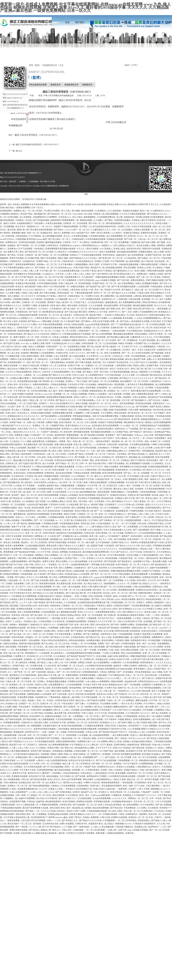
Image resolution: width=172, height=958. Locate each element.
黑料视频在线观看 (81, 432)
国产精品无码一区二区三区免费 (39, 252)
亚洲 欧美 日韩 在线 (20, 615)
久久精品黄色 (130, 258)
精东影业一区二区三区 (41, 331)
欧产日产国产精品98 (24, 277)
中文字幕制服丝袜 (11, 324)
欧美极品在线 (102, 659)
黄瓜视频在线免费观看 (127, 252)
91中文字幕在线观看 (40, 539)
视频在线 (66, 697)
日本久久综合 (78, 375)
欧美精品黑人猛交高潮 (15, 451)
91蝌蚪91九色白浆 (92, 783)
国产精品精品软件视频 (25, 552)
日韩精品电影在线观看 (28, 315)
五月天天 (152, 580)
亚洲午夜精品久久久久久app (122, 407)
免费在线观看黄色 (41, 384)
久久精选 (17, 486)
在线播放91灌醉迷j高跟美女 (74, 340)
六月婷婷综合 (93, 704)
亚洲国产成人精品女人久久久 (144, 583)
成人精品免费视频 (110, 214)
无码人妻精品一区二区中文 (127, 438)
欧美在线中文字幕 (134, 621)
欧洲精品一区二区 (91, 350)
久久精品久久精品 (58, 527)
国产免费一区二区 (95, 353)
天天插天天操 (55, 448)
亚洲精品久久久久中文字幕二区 (102, 621)
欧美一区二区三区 (34, 533)
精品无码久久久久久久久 (24, 432)
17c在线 (105, 653)
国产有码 (115, 625)
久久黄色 (137, 618)
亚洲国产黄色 (152, 365)
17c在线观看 (44, 653)
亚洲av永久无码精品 (122, 748)
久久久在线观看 (96, 305)
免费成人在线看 (156, 274)
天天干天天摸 (101, 713)
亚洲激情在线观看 (19, 776)
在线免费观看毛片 (56, 685)
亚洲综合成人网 (81, 315)
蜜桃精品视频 (86, 220)
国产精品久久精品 (55, 574)
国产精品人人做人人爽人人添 (50, 662)
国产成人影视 (44, 688)
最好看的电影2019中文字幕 (151, 735)
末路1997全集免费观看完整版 (105, 416)
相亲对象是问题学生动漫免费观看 (146, 391)
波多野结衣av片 (109, 299)
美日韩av (43, 571)
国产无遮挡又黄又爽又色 (30, 463)
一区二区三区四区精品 (126, 820)
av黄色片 (40, 760)
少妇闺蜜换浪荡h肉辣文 (122, 801)
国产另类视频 (53, 738)
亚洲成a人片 (151, 748)
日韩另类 (116, 754)
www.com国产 (37, 410)
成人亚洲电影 (26, 217)
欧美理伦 (66, 429)
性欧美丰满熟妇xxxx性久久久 (82, 814)
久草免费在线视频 (79, 236)
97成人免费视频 (150, 726)
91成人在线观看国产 (18, 792)
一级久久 (146, 520)
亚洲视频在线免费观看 (76, 621)
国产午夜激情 (77, 631)
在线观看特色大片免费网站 (45, 217)
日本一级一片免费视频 (73, 716)
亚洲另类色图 (17, 637)
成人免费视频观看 (46, 719)
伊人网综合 (85, 242)
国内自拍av (148, 432)
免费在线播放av (118, 492)
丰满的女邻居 (62, 353)
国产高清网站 (142, 407)
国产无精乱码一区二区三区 (127, 694)
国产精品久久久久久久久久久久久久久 (136, 378)
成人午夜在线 (147, 261)
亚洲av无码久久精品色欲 (116, 726)
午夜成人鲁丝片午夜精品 (101, 271)
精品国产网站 (95, 315)
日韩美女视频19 (61, 757)
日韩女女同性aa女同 (29, 606)
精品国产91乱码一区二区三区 (13, 438)
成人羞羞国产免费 (95, 546)
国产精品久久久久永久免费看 (150, 647)
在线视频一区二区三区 (151, 473)
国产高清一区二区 (40, 362)
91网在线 (44, 527)
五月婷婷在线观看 (157, 324)
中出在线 (130, 482)
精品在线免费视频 (101, 808)
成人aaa (78, 669)
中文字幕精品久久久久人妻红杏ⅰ (84, 745)
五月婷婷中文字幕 (109, 264)
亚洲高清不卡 (103, 495)
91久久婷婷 (35, 764)
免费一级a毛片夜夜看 (100, 233)
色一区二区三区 (158, 230)
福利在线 (43, 745)
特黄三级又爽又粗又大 (150, 770)
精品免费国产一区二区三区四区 (134, 381)
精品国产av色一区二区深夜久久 (23, 745)
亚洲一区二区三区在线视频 (28, 407)
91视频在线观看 (127, 416)
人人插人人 (96, 827)
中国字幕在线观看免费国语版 (58, 378)
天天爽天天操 (110, 688)
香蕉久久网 (87, 587)
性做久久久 (98, 583)
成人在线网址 (92, 571)
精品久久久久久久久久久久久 (158, 504)
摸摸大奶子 (49, 410)
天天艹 (75, 242)
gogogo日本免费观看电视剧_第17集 (110, 577)
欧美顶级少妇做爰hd (151, 754)
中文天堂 (126, 400)
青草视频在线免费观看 (131, 754)
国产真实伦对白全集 (153, 751)
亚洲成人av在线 (144, 268)
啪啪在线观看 (117, 681)
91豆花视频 (83, 735)
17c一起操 (11, 394)
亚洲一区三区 (113, 697)
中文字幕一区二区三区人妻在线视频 (75, 590)
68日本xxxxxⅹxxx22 (104, 419)
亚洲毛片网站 (53, 748)
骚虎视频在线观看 (126, 590)
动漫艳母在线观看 (150, 577)
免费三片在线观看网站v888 (145, 312)
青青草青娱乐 (109, 255)
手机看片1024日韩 (112, 290)
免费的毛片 (96, 754)
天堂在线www (134, 732)
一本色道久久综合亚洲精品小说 (78, 789)
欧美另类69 (94, 722)
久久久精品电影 (114, 211)
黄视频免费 (18, 732)
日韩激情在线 (21, 312)
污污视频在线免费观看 (93, 726)
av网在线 (137, 296)
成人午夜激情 (40, 574)
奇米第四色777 (135, 726)
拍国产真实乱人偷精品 (160, 407)
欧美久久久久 (6, 460)
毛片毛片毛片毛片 (106, 618)
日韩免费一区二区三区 (147, 776)
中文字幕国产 (159, 413)
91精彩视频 (21, 239)
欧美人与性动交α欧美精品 (110, 805)
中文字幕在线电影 (113, 375)
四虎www (19, 517)
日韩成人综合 (75, 757)
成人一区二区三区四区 (32, 211)
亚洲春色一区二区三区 (59, 565)
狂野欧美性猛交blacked (148, 681)
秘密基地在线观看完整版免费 (83, 729)
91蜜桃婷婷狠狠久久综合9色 (62, 678)
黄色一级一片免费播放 (36, 814)
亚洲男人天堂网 (102, 261)
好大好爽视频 (90, 643)
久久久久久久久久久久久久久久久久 (101, 549)
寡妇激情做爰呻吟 (53, 801)
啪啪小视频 (63, 258)
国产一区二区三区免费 (159, 830)
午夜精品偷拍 (156, 286)
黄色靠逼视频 (111, 558)
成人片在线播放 (57, 381)
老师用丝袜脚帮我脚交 (25, 264)
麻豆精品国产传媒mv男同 (36, 286)
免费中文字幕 (59, 438)
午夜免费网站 (27, 520)
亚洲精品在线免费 (115, 239)
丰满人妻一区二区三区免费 (74, 530)
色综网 (151, 517)
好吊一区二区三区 (120, 593)
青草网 (90, 558)
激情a (115, 596)
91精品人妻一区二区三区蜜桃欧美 (61, 280)
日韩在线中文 (149, 552)
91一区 (145, 324)
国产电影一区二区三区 (102, 764)
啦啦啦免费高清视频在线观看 (59, 397)
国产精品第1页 (16, 498)
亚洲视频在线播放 (150, 283)
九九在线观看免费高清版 (68, 271)
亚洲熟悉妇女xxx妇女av (70, 245)
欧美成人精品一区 (160, 495)
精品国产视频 (97, 504)
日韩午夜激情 (39, 602)
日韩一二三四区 (153, 615)
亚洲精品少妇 (141, 827)
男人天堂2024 (143, 565)
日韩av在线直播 (95, 596)
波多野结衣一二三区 (157, 827)
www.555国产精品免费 (140, 691)
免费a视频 (100, 833)
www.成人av (26, 343)
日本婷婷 (123, 596)
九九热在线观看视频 (102, 798)
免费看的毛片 (11, 242)
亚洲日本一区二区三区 (50, 704)
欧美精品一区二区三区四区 (21, 685)
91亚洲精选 (16, 596)
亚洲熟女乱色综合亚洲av (147, 590)
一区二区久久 (46, 226)
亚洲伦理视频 (56, 514)
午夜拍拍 (31, 801)
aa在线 (157, 448)
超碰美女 (15, 214)
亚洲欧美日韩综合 (118, 495)
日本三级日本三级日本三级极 (14, 347)
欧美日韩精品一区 (81, 754)
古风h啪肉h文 (104, 448)
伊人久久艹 (74, 299)
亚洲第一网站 (88, 460)
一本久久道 (30, 618)
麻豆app (135, 372)
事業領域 (125, 22)
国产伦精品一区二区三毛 (46, 268)
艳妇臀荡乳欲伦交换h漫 (53, 312)
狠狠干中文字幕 (18, 527)
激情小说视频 (81, 403)
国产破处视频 (41, 504)
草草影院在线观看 (143, 403)
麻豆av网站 (61, 305)
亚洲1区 (76, 792)
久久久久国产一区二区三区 (77, 230)
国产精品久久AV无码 (60, 637)
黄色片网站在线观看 (20, 419)
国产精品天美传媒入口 (138, 454)
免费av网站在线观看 (63, 444)
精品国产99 (96, 268)
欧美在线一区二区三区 (49, 315)
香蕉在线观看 (38, 378)
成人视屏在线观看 (124, 296)
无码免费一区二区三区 (95, 454)
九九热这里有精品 (96, 302)
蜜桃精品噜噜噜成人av (151, 419)
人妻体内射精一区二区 (70, 738)
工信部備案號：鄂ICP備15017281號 (41, 182)
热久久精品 (77, 217)
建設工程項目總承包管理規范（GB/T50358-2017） (38, 144)
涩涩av (38, 565)
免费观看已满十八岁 (86, 741)
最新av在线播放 (111, 467)
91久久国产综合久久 (119, 552)
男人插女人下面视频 (20, 410)
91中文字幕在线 (164, 501)
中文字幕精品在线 (134, 331)
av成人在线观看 (61, 356)
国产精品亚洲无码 (122, 419)
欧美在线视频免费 (140, 574)
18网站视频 (46, 321)
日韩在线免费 (134, 299)
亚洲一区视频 (81, 596)
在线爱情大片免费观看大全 (154, 685)
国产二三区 (141, 517)
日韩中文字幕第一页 (157, 334)
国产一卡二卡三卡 (57, 735)
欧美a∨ (161, 748)
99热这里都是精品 (143, 672)
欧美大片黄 (6, 501)
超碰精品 (11, 245)
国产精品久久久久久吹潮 (60, 375)
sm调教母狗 (116, 662)
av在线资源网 (143, 286)
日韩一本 (83, 463)
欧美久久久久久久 (86, 612)
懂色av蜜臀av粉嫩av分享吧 (12, 618)
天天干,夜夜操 (106, 745)
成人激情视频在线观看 (66, 612)
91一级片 (27, 362)
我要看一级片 (65, 441)
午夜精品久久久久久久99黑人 (108, 678)
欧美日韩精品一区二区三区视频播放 (103, 508)
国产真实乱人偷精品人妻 (40, 830)
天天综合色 (159, 811)
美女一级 (99, 290)
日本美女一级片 (129, 350)
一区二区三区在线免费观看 (32, 669)
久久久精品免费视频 (78, 561)
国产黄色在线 (138, 748)
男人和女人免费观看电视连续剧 (63, 577)
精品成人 (51, 672)
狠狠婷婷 (143, 372)
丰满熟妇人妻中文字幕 (125, 498)
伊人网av (57, 587)
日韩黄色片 (6, 666)
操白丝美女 (5, 280)
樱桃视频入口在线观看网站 (42, 353)
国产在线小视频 (148, 242)
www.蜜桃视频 (115, 318)
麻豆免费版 (120, 751)
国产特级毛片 (136, 432)
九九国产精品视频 (147, 340)
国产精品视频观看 (106, 470)
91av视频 (36, 833)
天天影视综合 (56, 309)
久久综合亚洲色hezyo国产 (119, 568)
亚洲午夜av (95, 786)
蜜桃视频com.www (159, 789)
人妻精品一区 (30, 375)
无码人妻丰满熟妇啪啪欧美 (17, 751)
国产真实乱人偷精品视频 (73, 571)
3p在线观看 (21, 448)
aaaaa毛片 (163, 628)
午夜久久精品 (87, 713)
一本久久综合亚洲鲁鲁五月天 (61, 403)
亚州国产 (15, 495)
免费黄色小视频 (22, 435)
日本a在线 (41, 457)
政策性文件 (55, 85)
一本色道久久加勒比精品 (114, 315)
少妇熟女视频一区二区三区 (86, 751)
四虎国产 (166, 694)
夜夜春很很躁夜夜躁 (110, 783)
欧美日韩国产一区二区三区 (139, 539)
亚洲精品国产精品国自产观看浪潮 (47, 707)
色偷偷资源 (129, 217)
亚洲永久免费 (63, 631)
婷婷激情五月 (122, 457)
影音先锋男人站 (37, 716)
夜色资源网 (128, 318)
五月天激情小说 (22, 470)
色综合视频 (101, 656)
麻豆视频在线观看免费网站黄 (96, 552)
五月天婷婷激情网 (26, 738)
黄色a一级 (144, 211)
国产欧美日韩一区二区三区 (111, 258)
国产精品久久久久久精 (43, 593)
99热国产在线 (90, 767)
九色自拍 (30, 504)
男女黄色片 (119, 517)
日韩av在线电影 (140, 397)
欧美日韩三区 (110, 476)
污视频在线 (135, 242)
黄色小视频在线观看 (73, 328)
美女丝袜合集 (151, 675)
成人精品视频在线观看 (112, 268)
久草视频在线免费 (50, 523)
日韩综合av (12, 388)
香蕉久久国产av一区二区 (85, 397)
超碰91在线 (113, 656)
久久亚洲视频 (70, 602)
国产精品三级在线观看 (21, 454)
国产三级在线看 (39, 672)
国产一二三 (99, 757)
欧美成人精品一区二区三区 (156, 612)
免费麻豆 (17, 211)
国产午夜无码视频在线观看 (123, 286)
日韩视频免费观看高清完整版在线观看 (83, 653)
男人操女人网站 (55, 451)
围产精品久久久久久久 (66, 400)
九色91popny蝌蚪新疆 (100, 795)
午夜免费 (40, 422)
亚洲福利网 (49, 299)
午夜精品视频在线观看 (11, 808)
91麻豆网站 (22, 558)
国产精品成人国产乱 (9, 602)
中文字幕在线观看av (86, 400)
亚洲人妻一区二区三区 (83, 441)
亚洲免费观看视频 (45, 770)
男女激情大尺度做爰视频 (89, 498)
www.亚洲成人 (106, 249)
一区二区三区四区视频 (95, 830)
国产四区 (133, 593)
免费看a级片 (142, 274)
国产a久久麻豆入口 (67, 798)
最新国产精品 (53, 486)
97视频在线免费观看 (49, 805)
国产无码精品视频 (41, 220)
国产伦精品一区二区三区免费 (118, 757)
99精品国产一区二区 (93, 691)
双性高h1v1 (5, 596)
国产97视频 (155, 530)
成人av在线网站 (149, 732)
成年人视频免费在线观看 (142, 394)
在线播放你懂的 (93, 640)
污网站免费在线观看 (149, 264)
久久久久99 (166, 343)
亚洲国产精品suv (131, 770)
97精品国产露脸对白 (124, 827)
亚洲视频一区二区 (61, 394)
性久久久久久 (160, 305)
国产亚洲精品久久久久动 (130, 609)
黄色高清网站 (108, 640)
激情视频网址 (110, 583)
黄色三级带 (94, 264)
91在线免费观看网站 (61, 372)
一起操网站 (41, 486)
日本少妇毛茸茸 (96, 561)
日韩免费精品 (84, 410)
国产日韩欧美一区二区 (73, 707)
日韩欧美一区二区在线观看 (75, 223)
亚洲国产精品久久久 (120, 542)
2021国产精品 (37, 713)
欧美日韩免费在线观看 (112, 473)
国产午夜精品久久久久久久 (21, 741)
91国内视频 (32, 688)
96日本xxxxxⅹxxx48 (44, 394)
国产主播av (80, 704)
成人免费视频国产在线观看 (138, 463)
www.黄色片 (116, 233)
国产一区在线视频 (132, 685)
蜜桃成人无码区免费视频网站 (158, 422)
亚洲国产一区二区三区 (29, 704)
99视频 (121, 719)
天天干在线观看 (25, 249)
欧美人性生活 (54, 779)
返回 (127, 65)
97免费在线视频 (136, 511)
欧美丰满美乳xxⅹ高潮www (46, 482)
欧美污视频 (140, 271)
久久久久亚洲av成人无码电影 (131, 504)
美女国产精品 (26, 214)
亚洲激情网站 (6, 211)
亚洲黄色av (12, 249)
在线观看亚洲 (122, 511)
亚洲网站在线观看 (24, 609)
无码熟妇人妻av (31, 621)
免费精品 (39, 555)
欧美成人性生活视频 (144, 416)
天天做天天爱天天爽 (92, 685)
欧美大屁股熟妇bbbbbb (113, 685)
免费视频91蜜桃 (18, 233)
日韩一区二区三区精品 (58, 290)
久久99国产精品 (106, 751)
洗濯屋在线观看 (8, 805)
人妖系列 (13, 479)
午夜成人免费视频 (79, 394)
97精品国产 (146, 792)
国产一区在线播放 (125, 672)
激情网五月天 (57, 479)
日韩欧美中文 (27, 722)
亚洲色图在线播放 (122, 220)
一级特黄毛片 (165, 583)
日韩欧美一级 (31, 255)
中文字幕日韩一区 (21, 391)
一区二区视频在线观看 (107, 814)
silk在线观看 (19, 568)
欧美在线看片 (152, 460)
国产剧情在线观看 (95, 719)
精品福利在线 (107, 498)
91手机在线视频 (25, 590)
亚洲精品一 (68, 596)
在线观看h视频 (10, 735)
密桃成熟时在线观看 (148, 760)
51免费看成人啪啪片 (16, 688)
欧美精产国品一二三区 (75, 558)
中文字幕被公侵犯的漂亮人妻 (16, 817)
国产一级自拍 (121, 738)
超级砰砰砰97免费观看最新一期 (64, 220)
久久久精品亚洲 (90, 539)
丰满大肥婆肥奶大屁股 (133, 479)
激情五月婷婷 (70, 514)
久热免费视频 (155, 574)
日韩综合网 (112, 444)
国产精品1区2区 (93, 637)
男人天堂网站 (136, 704)
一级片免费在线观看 (120, 735)
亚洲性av (70, 381)
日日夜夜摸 (153, 808)
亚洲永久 (70, 811)
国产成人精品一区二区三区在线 (44, 615)
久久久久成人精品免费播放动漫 (82, 492)
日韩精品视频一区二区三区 (123, 602)
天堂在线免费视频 (64, 719)
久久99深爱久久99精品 (152, 609)
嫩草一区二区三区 (17, 309)
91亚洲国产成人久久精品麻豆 (147, 343)
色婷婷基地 (55, 606)
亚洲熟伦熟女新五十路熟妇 (50, 596)
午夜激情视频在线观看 (37, 451)
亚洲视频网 (88, 757)
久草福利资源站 (78, 637)
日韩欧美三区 (11, 463)
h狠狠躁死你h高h (105, 384)
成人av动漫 (106, 637)
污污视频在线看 (12, 356)
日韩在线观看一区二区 (91, 343)
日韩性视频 (162, 492)
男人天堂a (66, 211)
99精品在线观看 (30, 549)
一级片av (158, 549)
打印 (135, 65)
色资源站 (23, 321)
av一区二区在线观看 (26, 760)
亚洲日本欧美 (49, 533)
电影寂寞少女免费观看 (152, 634)
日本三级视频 (70, 662)
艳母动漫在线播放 (157, 315)
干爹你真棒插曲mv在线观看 (61, 362)
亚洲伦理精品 (120, 745)
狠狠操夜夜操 (146, 410)
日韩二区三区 (32, 583)
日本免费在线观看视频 (140, 444)
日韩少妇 (25, 779)
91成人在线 (114, 650)
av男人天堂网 (144, 789)
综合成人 (107, 593)
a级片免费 (90, 542)
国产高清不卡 (6, 555)
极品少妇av (81, 700)
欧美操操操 (135, 631)
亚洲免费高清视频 (26, 697)
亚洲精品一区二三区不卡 (118, 391)
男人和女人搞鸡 (10, 321)
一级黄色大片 (153, 596)
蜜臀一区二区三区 (8, 315)
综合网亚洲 (76, 628)
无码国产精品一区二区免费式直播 (27, 666)
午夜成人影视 (143, 293)
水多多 (51, 571)
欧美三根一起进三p (98, 536)
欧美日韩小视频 (8, 609)
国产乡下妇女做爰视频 (106, 760)
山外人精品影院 (95, 530)
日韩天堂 (46, 372)
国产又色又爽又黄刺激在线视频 (110, 359)
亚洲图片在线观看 (25, 394)
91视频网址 (8, 798)
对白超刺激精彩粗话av (129, 549)
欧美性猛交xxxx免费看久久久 (20, 318)
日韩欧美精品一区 (76, 296)
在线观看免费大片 (72, 277)
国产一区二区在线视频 (44, 520)
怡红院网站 (72, 527)
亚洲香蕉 (25, 353)
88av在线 (88, 214)
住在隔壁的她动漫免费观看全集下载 (93, 602)
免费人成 (31, 422)
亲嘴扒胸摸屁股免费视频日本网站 (110, 277)
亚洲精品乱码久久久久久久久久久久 (23, 416)
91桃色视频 (78, 830)
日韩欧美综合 (52, 245)
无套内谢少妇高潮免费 (85, 694)
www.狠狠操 (42, 375)
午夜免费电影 (132, 492)
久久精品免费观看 (74, 350)
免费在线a (142, 666)
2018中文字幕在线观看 (141, 226)
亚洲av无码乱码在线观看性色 (54, 640)
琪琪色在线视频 (128, 599)
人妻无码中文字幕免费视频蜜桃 (140, 384)
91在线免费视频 (48, 612)
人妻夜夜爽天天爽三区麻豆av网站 (130, 365)
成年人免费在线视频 (85, 678)
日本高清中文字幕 (76, 384)
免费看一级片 (104, 643)
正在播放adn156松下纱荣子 (102, 438)
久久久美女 (30, 517)
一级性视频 (55, 618)
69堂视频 (75, 710)
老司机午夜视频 (152, 779)
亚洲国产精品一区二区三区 (48, 261)
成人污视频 (157, 672)
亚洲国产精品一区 (17, 422)
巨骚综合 (166, 277)
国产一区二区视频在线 (127, 340)
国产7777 (115, 324)
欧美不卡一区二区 (102, 293)
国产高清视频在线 (114, 647)
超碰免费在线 (111, 302)
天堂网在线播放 (128, 643)
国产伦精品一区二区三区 (149, 258)
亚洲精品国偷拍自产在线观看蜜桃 (155, 426)
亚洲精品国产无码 (65, 625)
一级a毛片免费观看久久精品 (71, 388)
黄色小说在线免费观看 (131, 653)
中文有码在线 (17, 476)
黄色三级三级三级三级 (141, 369)
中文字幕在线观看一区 (59, 286)
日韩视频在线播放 (9, 508)
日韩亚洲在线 (39, 454)
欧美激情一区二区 (76, 542)
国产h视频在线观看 (34, 568)
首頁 (67, 22)
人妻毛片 (4, 741)
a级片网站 (16, 302)
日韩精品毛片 (15, 261)
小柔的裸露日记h (144, 767)
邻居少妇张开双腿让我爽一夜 (106, 321)
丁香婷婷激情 (54, 697)
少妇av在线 (148, 435)
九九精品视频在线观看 (35, 546)
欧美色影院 (104, 571)
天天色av (80, 467)
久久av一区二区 (144, 236)
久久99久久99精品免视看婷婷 (133, 214)
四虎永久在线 (41, 685)
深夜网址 (161, 245)
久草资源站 (121, 454)
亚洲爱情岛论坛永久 (106, 767)
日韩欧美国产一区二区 (88, 331)
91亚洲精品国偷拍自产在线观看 (76, 334)
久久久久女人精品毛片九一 (35, 290)
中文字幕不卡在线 (28, 770)
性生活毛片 (20, 226)
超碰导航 (40, 801)
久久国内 (75, 429)
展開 (86, 194)
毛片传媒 (16, 539)
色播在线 (130, 833)
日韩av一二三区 (53, 820)
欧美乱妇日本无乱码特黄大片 (82, 760)
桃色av (160, 704)
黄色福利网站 (75, 688)
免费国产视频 (52, 422)
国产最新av (88, 372)
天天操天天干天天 (130, 347)
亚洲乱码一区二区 (136, 817)
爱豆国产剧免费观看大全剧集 (35, 808)
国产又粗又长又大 (140, 568)
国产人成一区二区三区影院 (148, 277)
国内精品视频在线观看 (143, 305)
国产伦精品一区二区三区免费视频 (53, 255)
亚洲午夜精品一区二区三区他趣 (109, 533)
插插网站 (7, 299)
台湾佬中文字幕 (31, 498)
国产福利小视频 (125, 722)
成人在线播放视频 (11, 779)
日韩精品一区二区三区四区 (37, 637)
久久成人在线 (89, 669)
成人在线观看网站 (101, 662)
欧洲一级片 (84, 795)
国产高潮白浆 (110, 615)
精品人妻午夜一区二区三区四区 (21, 457)
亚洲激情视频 (142, 625)
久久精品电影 (134, 792)
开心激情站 (157, 268)
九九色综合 (14, 441)
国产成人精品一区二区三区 (75, 309)
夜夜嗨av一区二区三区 (47, 264)
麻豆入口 (98, 476)
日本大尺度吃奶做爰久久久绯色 (117, 530)
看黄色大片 (56, 334)
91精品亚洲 (5, 410)
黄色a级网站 (34, 640)
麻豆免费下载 (60, 713)
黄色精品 (54, 432)
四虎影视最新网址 (153, 508)
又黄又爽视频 (82, 580)
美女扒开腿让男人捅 (84, 511)
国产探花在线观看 (38, 779)
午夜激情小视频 (122, 640)
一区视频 (9, 577)
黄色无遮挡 (55, 808)
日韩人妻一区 (109, 691)
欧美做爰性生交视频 (140, 321)
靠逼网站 (127, 397)
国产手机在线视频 (45, 659)
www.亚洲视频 (134, 729)
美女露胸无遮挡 (31, 444)
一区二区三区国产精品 (28, 403)
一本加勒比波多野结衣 (25, 511)
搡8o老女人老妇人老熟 (123, 489)
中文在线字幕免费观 (52, 530)
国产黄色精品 (113, 628)
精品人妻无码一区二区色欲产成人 (71, 302)
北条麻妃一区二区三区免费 (140, 448)
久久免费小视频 (12, 293)
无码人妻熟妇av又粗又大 (124, 245)
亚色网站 (40, 242)
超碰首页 (117, 666)
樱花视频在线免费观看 (123, 334)
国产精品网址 (35, 561)
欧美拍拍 (16, 501)
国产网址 (109, 220)
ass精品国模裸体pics (104, 779)
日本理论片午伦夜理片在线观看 (80, 833)
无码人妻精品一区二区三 (145, 501)
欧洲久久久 (6, 773)
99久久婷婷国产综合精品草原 (115, 362)
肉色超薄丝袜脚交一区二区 (158, 599)
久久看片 (59, 609)
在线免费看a (19, 583)
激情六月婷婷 (9, 223)
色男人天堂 (36, 419)
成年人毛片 (42, 511)
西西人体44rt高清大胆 (100, 625)
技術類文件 (87, 85)
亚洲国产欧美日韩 (153, 255)
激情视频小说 (56, 539)
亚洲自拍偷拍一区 (65, 293)
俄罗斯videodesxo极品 (73, 783)
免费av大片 (152, 359)
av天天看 (143, 527)
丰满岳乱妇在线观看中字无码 (67, 460)
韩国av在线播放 (12, 520)
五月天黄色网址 (147, 805)
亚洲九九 (134, 735)
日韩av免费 (33, 293)
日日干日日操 (136, 552)
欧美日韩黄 (77, 583)
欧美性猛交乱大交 (76, 549)
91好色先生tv (118, 356)
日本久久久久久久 (77, 353)
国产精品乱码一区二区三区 (59, 214)
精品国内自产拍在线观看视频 (69, 533)
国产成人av (85, 504)
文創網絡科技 (64, 186)
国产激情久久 (128, 290)
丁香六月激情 (81, 381)
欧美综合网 (12, 397)
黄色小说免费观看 (107, 252)
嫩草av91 (70, 647)
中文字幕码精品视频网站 (79, 369)
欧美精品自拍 (75, 552)
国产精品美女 (161, 378)
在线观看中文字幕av (142, 561)
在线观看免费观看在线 (28, 789)
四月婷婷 (31, 656)
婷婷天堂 (62, 296)
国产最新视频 (157, 353)
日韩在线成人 (86, 773)
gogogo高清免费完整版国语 (97, 324)
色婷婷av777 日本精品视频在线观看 (86, 255)
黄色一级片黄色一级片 (83, 501)
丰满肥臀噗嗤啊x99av (153, 318)
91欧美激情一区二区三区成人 (31, 647)
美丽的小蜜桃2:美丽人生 (61, 754)
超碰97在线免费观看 (118, 410)
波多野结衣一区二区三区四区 (140, 773)
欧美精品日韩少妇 (105, 397)
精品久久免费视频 (36, 347)
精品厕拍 (116, 441)
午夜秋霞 (161, 347)
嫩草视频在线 (19, 514)
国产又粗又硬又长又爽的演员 (148, 482)
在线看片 (138, 634)
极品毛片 (141, 599)
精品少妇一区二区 (135, 779)
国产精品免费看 (144, 495)
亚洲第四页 (49, 473)
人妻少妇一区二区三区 (148, 239)
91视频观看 (92, 618)
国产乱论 (98, 707)
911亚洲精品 (100, 211)
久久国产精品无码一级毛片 (104, 369)
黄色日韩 (137, 309)
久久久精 (161, 824)
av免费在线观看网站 (18, 561)
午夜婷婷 (108, 596)
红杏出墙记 (156, 321)
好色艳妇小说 (11, 704)
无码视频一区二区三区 (41, 470)
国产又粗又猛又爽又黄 (76, 593)
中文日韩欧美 (72, 795)
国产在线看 (41, 501)
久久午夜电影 (36, 299)
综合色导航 (26, 833)
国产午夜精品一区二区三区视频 (31, 245)
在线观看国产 (24, 479)
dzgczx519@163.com (14, 98)
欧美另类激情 (74, 713)
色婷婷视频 (71, 735)
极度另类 (153, 454)
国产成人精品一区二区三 (59, 239)
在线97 (8, 621)
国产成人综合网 (94, 347)
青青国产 (51, 302)
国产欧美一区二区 (22, 672)
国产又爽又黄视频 (48, 293)
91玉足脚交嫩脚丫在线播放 (17, 678)
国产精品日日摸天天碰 (83, 378)
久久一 (45, 565)
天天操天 (159, 514)
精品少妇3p (12, 369)
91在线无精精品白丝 (84, 261)
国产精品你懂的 (30, 719)
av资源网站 (42, 517)
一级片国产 (80, 618)
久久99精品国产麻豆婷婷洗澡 (149, 375)
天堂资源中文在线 (57, 504)
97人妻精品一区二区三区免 (39, 795)
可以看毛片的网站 (52, 211)
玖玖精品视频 (154, 640)
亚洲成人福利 (21, 400)
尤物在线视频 (130, 647)
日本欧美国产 (106, 710)
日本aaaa (138, 435)
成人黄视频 (86, 808)
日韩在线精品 (21, 236)
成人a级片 (53, 391)
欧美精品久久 (165, 312)
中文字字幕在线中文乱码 (20, 593)
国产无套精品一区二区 (19, 713)
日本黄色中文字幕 (58, 722)
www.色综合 (89, 419)
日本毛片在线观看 (105, 738)
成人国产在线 (155, 697)
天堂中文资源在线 (86, 280)
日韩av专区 (67, 830)
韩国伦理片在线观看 (151, 249)
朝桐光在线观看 (10, 365)
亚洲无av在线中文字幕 (119, 659)
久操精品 (54, 786)
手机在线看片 (68, 704)
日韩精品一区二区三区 (87, 514)
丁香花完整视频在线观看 (49, 429)
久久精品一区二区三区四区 (64, 331)
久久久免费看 (59, 498)
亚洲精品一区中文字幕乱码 (125, 764)
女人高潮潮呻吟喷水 (94, 375)
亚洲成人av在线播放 (97, 394)
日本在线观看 (48, 407)
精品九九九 (164, 760)
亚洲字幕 (136, 419)
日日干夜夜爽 (163, 580)
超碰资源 (11, 558)
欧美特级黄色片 (147, 662)
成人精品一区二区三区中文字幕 (49, 277)
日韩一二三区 (33, 527)
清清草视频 (90, 388)
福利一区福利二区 (153, 441)
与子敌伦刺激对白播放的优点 (26, 754)
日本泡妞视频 (64, 419)
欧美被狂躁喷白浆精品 (142, 741)
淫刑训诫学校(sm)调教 (84, 748)
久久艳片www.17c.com (44, 609)
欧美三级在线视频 (8, 647)
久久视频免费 (61, 299)
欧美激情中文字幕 (134, 751)
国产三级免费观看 (141, 530)
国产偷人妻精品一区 (111, 347)
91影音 (52, 305)
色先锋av (60, 350)
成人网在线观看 (133, 261)
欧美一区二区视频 (8, 340)
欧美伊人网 (69, 451)
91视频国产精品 (57, 426)
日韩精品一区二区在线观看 (13, 504)
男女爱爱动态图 (64, 583)
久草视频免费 (91, 609)
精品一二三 (84, 527)
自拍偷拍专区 (29, 261)
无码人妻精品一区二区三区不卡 (21, 296)
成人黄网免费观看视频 (38, 558)
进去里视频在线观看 (89, 710)
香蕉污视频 (167, 770)
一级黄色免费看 (12, 820)
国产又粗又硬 (123, 280)
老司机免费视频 (127, 403)
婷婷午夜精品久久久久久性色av (83, 258)
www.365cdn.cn (12, 101)
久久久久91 (79, 470)
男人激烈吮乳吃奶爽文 (103, 429)
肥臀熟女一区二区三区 (138, 798)
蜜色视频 (133, 457)
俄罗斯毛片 (32, 309)
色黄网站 (78, 634)
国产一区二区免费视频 (128, 527)
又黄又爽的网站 (153, 786)
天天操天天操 (15, 492)
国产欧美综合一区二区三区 (140, 413)
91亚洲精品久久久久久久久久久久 (83, 252)
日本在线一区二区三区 (134, 388)
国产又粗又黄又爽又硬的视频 (150, 659)
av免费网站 (159, 710)
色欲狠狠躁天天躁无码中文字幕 (112, 729)
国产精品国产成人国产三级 (98, 286)
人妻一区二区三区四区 (56, 454)
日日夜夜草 (71, 498)
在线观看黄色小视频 (76, 347)
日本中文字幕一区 (19, 280)
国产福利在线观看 (13, 719)
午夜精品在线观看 (81, 473)
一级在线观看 (127, 783)
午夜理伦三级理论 (105, 606)
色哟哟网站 (125, 628)
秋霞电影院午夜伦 (139, 640)
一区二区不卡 (45, 498)
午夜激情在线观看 (50, 590)
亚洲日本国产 (43, 340)
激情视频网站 (90, 217)
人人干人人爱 (26, 602)
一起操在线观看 (118, 331)
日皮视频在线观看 (45, 489)
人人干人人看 (35, 827)
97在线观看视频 (125, 634)
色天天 (71, 694)
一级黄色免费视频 (123, 618)
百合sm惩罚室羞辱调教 (71, 779)
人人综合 (138, 318)
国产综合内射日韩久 (98, 463)
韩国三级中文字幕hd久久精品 (13, 700)
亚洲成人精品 (119, 249)
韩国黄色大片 (33, 226)
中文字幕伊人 (150, 704)
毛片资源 (103, 312)
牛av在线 (130, 315)
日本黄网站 (102, 650)
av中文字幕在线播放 (121, 574)
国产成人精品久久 (148, 429)
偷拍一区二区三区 (29, 495)
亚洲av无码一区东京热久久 (19, 384)
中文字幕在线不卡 (26, 467)
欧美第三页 (58, 321)
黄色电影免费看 (111, 305)
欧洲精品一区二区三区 (77, 722)
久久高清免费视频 (131, 662)
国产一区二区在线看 (44, 460)
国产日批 (35, 580)
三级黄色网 (122, 299)
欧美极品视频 (30, 489)
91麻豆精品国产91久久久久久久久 (16, 426)
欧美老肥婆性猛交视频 (28, 381)
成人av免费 (159, 252)
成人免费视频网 (34, 726)
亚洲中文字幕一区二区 (21, 631)
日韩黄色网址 (83, 786)
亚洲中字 (113, 312)
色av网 (120, 217)
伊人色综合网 (66, 432)
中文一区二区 (103, 400)
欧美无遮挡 (44, 606)
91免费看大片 (19, 656)
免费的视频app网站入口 (117, 451)
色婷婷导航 (123, 444)
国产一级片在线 (136, 707)
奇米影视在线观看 (116, 713)
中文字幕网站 (107, 413)
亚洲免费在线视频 (87, 675)
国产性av (163, 722)
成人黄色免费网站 (131, 805)
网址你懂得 (73, 305)
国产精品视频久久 (139, 400)
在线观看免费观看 (133, 520)
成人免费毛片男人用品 (13, 252)
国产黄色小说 (148, 309)
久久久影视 (157, 369)
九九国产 (11, 407)
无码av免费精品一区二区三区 (57, 555)
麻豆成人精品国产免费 (135, 359)
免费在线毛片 (159, 403)
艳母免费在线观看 (47, 583)
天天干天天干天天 (104, 748)
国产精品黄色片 (125, 561)
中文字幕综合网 (94, 593)
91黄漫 (24, 293)
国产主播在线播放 (125, 435)
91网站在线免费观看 (44, 467)
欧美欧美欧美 (122, 470)
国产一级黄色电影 (81, 827)
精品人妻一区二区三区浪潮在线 (76, 764)
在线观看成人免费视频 (62, 751)
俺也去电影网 (58, 795)
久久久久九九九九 (164, 662)
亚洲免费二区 (78, 770)
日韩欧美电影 (91, 470)
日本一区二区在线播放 (122, 230)
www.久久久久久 (119, 798)
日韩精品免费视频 (58, 384)
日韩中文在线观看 (13, 536)
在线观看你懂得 (14, 362)
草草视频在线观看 (102, 801)
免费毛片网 (98, 587)
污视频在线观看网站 (115, 833)
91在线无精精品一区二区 (107, 523)
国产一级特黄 (21, 827)
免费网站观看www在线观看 (39, 694)
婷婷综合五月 (142, 315)
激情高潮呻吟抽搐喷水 (152, 296)
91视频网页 (79, 413)
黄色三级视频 (46, 356)
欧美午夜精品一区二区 (126, 565)
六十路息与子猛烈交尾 (29, 365)
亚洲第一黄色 (107, 770)
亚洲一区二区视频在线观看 (25, 571)
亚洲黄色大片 (131, 533)
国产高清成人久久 (70, 820)
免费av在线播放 (67, 824)
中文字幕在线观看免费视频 (50, 324)
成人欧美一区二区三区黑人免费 (73, 482)
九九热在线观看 (59, 492)
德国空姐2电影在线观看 (30, 643)
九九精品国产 (88, 277)
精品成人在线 (146, 549)
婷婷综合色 (120, 429)
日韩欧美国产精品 (155, 523)
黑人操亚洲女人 (58, 653)
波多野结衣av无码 (109, 634)
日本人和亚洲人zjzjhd (110, 599)
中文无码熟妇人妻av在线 (138, 476)
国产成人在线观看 (160, 713)
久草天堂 (59, 274)
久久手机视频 (154, 372)
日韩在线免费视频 (148, 492)
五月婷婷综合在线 (50, 824)
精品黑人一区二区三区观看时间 (59, 669)
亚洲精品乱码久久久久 (154, 331)
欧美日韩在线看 (151, 536)
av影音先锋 (75, 290)
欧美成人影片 (123, 369)
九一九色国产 (43, 432)
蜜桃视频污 (24, 625)
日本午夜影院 (61, 410)
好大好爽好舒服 (32, 258)
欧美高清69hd (81, 647)
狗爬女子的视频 (125, 343)
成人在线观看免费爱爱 (99, 735)
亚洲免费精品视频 (121, 637)
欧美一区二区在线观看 (92, 615)
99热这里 (102, 628)
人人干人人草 (6, 391)
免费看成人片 (40, 536)
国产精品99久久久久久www (96, 407)
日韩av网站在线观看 (129, 650)
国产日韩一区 (130, 239)
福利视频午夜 (40, 214)
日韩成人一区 (77, 643)
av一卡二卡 (61, 520)
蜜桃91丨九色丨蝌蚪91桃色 (49, 691)
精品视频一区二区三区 (38, 448)
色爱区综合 (157, 587)
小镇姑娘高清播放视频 (128, 264)
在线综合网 (89, 533)
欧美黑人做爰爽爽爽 (14, 546)
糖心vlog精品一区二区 (65, 580)
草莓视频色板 (148, 451)
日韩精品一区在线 (23, 220)
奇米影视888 (40, 738)
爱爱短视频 (96, 473)
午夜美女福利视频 (54, 223)
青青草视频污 (140, 669)
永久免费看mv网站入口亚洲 (59, 501)
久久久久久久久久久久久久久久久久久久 (64, 650)
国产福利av (86, 321)
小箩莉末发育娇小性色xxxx (46, 318)
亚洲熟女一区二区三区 (17, 786)
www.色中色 (105, 356)
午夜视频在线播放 (8, 429)
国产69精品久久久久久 (157, 214)
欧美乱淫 (19, 286)
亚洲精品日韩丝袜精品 (32, 530)
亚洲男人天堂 (124, 226)
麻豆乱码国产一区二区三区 (19, 824)
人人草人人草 (9, 523)
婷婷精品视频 (24, 331)
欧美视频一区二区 (150, 299)
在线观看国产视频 (17, 801)
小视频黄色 (81, 486)
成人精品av (109, 824)
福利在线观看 (87, 211)
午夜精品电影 (67, 511)
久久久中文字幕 (43, 552)
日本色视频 (148, 710)
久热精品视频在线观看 (97, 811)
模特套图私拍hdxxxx (91, 245)
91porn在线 (78, 214)
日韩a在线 (142, 523)
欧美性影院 (28, 536)
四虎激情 (127, 795)
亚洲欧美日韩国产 (122, 606)
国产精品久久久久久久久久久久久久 (16, 729)
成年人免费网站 (66, 568)
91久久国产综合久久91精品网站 (144, 362)
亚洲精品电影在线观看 (58, 814)
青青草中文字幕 (19, 773)
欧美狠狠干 (110, 435)
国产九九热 (93, 568)
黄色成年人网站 (41, 722)
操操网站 (143, 814)
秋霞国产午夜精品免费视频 (66, 226)
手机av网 (22, 735)
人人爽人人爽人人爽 (29, 271)
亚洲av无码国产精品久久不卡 (60, 457)
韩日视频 (167, 697)
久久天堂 (37, 590)
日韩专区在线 (65, 805)
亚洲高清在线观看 (13, 290)
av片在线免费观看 (74, 685)
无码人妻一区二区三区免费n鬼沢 (138, 811)
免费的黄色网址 (145, 593)
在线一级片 (8, 400)
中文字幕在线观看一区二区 (93, 697)
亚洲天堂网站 (72, 517)
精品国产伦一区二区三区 (100, 403)
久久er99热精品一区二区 (82, 476)
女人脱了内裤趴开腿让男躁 (145, 722)
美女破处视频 (164, 726)
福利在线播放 (52, 776)
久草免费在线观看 (97, 236)
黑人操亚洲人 (66, 315)
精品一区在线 (24, 508)
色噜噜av (13, 625)
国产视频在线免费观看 (64, 467)
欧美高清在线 (54, 511)
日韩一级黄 (20, 795)
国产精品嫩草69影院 (93, 631)
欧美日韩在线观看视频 (48, 495)
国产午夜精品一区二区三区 (112, 520)
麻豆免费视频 (88, 359)
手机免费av (39, 223)
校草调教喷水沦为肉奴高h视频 (27, 274)
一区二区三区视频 (128, 523)
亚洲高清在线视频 (27, 242)
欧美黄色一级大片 (60, 599)
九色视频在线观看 (56, 517)
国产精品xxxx (34, 321)
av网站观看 (102, 675)
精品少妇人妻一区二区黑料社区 (80, 659)
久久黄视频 (83, 391)
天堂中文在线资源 (62, 508)
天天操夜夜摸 (140, 783)
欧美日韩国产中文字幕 (84, 479)
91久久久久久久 (49, 419)
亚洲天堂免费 (96, 580)
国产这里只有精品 (54, 602)
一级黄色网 (122, 789)
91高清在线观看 (162, 388)
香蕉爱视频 (119, 384)
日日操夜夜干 (111, 504)
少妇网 (71, 454)
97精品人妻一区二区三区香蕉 (73, 318)
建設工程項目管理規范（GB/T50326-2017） (37, 135)
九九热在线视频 (110, 343)
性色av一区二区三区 (135, 675)
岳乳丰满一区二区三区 (150, 694)
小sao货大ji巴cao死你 (108, 609)
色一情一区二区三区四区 (132, 441)
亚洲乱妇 (132, 495)
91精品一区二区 (114, 700)
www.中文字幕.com (39, 678)
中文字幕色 (93, 520)
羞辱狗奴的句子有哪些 (98, 318)
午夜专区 (111, 454)
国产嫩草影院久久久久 (123, 271)
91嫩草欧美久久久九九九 (141, 337)
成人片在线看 (48, 463)
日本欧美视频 (45, 621)
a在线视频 (148, 621)
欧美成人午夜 (87, 290)
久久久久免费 (129, 375)
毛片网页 (83, 226)
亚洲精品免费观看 (11, 574)
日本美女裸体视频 (39, 391)
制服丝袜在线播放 (53, 716)
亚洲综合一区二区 (162, 593)
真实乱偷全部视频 (64, 473)
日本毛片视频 (132, 555)
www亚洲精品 (28, 501)
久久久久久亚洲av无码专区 (40, 438)
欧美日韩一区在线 (37, 280)
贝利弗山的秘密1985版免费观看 (149, 217)
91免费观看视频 (146, 764)
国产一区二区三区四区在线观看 (136, 353)
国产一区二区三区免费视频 (117, 242)
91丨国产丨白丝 (125, 312)
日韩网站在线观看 (76, 681)
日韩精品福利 (78, 239)
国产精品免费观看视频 (93, 688)
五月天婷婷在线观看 (33, 767)
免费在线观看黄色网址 (66, 741)
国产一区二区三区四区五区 (69, 672)
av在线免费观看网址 (27, 340)
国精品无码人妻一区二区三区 (145, 628)
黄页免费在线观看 (60, 688)
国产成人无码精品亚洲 (77, 520)
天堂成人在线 (91, 732)
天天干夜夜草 (110, 719)
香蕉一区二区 (33, 233)
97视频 (21, 369)
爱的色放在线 (152, 558)
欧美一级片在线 (101, 372)
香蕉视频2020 (31, 653)
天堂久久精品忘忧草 (147, 350)
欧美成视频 (55, 340)
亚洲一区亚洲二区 (43, 337)
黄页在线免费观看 (111, 426)
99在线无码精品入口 (117, 514)
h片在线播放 (91, 384)
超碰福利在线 (133, 745)
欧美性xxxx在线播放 (126, 767)
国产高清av (59, 230)
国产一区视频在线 (65, 536)
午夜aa (12, 448)
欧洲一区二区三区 (156, 783)
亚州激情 (37, 824)
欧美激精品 (59, 593)
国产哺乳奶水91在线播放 (77, 438)
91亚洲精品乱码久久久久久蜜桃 (66, 343)
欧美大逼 (78, 444)
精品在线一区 (71, 283)
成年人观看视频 (78, 508)
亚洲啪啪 (106, 754)
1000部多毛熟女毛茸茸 (74, 609)
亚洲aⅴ (138, 283)
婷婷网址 (89, 707)
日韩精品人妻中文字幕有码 (144, 220)
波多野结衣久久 (89, 628)
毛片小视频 (76, 372)
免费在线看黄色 (137, 280)
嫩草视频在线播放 (53, 242)
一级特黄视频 (162, 309)
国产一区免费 (90, 650)
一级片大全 (124, 704)
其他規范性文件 (50, 65)
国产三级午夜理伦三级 (102, 274)
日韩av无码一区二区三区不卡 (13, 587)
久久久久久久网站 (29, 324)
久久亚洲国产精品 (120, 432)
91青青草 (67, 242)
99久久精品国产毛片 (80, 233)
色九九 (67, 236)
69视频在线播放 (145, 252)
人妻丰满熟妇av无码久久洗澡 (103, 527)
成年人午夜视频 (158, 691)
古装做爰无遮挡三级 (51, 726)
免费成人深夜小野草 (41, 343)
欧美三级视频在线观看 (48, 476)
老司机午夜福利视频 (57, 542)
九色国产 (132, 789)
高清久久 (69, 479)
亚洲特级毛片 (132, 814)
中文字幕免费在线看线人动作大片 (18, 268)
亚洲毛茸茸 (36, 710)
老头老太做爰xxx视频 (146, 245)
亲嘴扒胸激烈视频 (138, 656)
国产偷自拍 (22, 523)
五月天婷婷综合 (164, 552)
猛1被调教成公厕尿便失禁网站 (131, 615)
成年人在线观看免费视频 (29, 612)
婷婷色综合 (43, 359)
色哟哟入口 (93, 312)
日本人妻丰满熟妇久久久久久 (119, 501)
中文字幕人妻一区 (48, 271)
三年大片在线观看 (163, 801)
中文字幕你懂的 (65, 264)
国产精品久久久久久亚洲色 (124, 293)
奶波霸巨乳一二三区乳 (71, 359)
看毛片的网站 (100, 378)
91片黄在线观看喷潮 (149, 555)
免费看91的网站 (127, 625)
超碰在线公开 (36, 625)
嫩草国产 (46, 773)
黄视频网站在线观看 (16, 628)
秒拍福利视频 (85, 283)
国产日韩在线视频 (88, 448)
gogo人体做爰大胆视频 (105, 280)
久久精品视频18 (57, 558)
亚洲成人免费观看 (91, 817)
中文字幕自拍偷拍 (37, 650)
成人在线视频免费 (146, 457)
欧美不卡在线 (68, 618)
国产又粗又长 (148, 678)
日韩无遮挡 (65, 476)
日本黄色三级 (31, 476)
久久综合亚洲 (50, 666)
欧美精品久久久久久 (12, 305)
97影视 (58, 571)
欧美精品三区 (108, 457)
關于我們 (79, 22)
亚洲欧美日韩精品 (131, 233)
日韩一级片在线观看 (117, 539)
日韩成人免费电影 (108, 672)
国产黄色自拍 (116, 808)
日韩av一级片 (125, 486)
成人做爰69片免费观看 (161, 606)
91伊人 (115, 403)
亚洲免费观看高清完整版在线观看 (60, 249)
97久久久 (81, 249)
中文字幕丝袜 (51, 798)
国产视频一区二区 (21, 710)
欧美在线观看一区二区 (62, 470)
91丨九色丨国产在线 (96, 451)
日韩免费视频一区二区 (128, 760)
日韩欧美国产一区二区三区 (29, 328)
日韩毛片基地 (161, 223)
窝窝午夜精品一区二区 (23, 337)
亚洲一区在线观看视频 (135, 356)
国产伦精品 (20, 577)
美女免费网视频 (29, 596)
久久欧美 (52, 536)
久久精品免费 (72, 504)
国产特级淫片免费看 (96, 700)
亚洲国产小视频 (30, 305)
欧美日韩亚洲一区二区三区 (71, 422)
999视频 (127, 394)
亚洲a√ (61, 283)
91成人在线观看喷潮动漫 (56, 760)
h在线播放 (49, 713)
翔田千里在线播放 (48, 258)
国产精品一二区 (33, 811)
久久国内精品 (157, 463)
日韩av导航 (29, 565)
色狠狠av (127, 741)
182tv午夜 (121, 476)
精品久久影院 (120, 779)
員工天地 (3, 182)
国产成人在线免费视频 (102, 334)
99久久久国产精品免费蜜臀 (39, 587)
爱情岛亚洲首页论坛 (79, 337)
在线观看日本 (41, 697)
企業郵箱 (22, 182)
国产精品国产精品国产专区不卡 (81, 656)
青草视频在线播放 (163, 435)
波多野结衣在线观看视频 (38, 514)
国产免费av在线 (113, 309)
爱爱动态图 (51, 546)
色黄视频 (45, 754)
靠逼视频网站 (164, 643)
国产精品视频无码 (11, 482)
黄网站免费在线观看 (18, 830)
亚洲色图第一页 (104, 388)
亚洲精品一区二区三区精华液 (96, 328)
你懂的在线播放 (77, 286)
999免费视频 (77, 419)
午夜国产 (51, 350)
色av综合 (40, 798)
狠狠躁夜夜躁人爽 (98, 391)
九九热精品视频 (84, 798)
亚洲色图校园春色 (90, 672)
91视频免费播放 (81, 264)
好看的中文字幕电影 (151, 571)
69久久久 (33, 429)
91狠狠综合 (104, 331)
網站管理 (12, 182)
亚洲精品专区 (46, 233)
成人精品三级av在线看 (55, 647)
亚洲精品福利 (21, 757)
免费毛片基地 (48, 561)
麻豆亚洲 (11, 230)
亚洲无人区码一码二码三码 (140, 328)
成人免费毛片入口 (54, 783)
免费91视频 (65, 628)
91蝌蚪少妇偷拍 (130, 666)
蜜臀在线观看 (142, 700)
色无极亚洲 (43, 305)
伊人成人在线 (13, 353)
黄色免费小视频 (159, 561)
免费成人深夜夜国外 (155, 602)
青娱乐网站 (20, 814)
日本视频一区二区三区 (142, 486)
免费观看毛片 (158, 637)
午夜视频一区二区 (119, 448)
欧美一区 (103, 514)
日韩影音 (97, 214)
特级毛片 (158, 511)
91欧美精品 (39, 249)
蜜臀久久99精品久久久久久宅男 (155, 729)
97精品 (121, 814)
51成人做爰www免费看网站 (97, 681)
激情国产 (126, 536)
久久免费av (98, 220)
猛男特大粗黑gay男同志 (70, 615)
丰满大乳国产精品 (81, 268)
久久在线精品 (59, 656)
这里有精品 (97, 426)
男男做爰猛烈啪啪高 (82, 416)
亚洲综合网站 (85, 517)
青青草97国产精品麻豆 (41, 751)
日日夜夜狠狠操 (130, 716)
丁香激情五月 (123, 691)
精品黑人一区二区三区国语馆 (99, 489)
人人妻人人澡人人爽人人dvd (22, 748)
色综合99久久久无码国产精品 (22, 691)
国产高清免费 (110, 561)
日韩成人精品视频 (142, 230)
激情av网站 (42, 675)
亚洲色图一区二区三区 (72, 691)
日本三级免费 (91, 422)
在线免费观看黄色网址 (105, 612)
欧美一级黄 (128, 786)
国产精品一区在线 (15, 255)
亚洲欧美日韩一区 (119, 328)
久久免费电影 (128, 700)
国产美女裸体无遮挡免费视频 (39, 230)
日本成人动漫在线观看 (74, 324)
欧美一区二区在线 (45, 700)
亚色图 (16, 833)
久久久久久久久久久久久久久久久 (139, 223)
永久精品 (152, 643)
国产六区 (140, 498)
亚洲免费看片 (160, 438)
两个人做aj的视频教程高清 (41, 757)
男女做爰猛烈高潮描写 (112, 786)
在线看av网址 (50, 631)
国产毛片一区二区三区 (101, 574)
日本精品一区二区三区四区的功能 (69, 489)
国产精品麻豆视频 (97, 309)
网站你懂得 (88, 779)
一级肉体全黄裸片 (102, 441)
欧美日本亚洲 (160, 328)
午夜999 (158, 817)
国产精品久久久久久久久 (154, 470)
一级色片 (7, 539)
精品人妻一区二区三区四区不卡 (149, 290)
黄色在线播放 (141, 334)
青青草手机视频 (16, 258)
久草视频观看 (109, 820)
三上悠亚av (17, 621)
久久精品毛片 (60, 252)
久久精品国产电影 (72, 321)
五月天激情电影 (103, 542)
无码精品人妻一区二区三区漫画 (102, 340)
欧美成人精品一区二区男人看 (159, 498)
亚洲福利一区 (30, 659)
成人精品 (88, 583)
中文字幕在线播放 (162, 337)
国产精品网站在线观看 (94, 435)
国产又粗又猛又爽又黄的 (76, 312)
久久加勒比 (41, 748)
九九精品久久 (48, 274)
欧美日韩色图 (86, 429)
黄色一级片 (142, 643)
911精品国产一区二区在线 (42, 435)
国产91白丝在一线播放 (158, 400)
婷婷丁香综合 (75, 817)
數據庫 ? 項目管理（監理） (29, 65)
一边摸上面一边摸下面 (116, 830)
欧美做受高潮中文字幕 (158, 527)
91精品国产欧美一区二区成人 (108, 479)
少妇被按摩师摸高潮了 (80, 565)
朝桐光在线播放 (10, 643)
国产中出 (167, 508)
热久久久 (103, 539)
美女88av (26, 539)
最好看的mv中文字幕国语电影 (23, 675)
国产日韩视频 (6, 833)
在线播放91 (38, 631)
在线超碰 (131, 277)
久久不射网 (54, 359)
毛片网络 (149, 388)
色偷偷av (32, 700)
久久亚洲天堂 (93, 356)
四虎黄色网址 (144, 820)
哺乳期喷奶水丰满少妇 (134, 422)
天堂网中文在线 (92, 296)
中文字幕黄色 (35, 236)
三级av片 (121, 621)
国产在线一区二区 (97, 223)
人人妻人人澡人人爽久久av (46, 388)
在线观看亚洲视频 (21, 299)
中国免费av (57, 773)
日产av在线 (139, 786)
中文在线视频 (138, 508)
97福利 (146, 697)
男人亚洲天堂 (130, 236)
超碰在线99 (121, 255)
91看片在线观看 (92, 413)
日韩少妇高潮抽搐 (8, 403)
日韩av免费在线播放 (30, 356)
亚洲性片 (43, 403)
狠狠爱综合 (124, 656)
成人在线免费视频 (114, 236)
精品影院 (165, 615)
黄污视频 (76, 211)
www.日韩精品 (16, 767)
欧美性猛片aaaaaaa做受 (37, 239)
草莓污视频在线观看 (155, 280)
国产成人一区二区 (132, 473)
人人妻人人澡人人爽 (41, 479)
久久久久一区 (123, 583)
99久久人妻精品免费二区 (27, 805)
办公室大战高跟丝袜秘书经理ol (103, 226)
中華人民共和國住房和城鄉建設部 (58, 95)
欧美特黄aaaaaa (65, 268)
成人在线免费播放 (126, 283)
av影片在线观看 (115, 394)
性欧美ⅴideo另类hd (105, 694)
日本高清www (64, 217)
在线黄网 (139, 489)
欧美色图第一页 (29, 359)
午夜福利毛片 (156, 381)
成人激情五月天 (86, 577)
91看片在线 (105, 817)
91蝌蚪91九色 (15, 359)
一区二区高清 (147, 438)
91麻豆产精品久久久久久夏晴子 (71, 546)
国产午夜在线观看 (17, 694)
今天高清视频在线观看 (44, 741)
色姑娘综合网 (131, 681)
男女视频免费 (108, 827)
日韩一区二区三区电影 (150, 650)
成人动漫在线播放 (77, 356)
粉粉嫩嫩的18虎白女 (51, 710)
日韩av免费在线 (10, 783)
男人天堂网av (39, 681)
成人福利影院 (19, 726)
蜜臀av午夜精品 (25, 388)
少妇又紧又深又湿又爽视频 (33, 820)
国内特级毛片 (43, 618)
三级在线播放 (63, 729)
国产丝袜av (125, 321)
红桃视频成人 (52, 441)
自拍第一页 (158, 792)
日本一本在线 (156, 798)
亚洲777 (49, 508)
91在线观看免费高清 (106, 217)
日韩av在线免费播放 (142, 587)
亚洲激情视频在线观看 (62, 413)
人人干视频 (67, 827)
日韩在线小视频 (89, 738)
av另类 (133, 659)
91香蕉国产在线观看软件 (144, 824)
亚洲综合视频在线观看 (41, 413)
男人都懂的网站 (108, 296)
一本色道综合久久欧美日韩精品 (52, 549)
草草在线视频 (125, 305)
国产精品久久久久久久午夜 (128, 546)
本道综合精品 (19, 473)
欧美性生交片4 (34, 773)
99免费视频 (53, 628)
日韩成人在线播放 (60, 337)
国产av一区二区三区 (137, 596)
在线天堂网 (23, 429)
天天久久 (30, 577)
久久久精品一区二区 (129, 426)
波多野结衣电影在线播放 (45, 729)
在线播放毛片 (80, 568)
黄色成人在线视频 (11, 542)
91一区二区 (157, 236)
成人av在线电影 (81, 536)
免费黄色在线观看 (149, 233)
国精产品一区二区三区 (128, 688)
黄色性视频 (115, 400)
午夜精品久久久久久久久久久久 (53, 369)
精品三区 (72, 410)
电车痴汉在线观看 (11, 271)
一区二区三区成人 (92, 716)
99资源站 (118, 770)
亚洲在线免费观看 (35, 473)
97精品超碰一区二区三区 (18, 580)
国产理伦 (95, 599)
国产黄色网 (44, 381)
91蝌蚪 (154, 444)
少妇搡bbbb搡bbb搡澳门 (20, 378)
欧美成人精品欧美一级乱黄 (53, 833)
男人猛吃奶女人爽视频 (25, 662)
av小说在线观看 (15, 659)
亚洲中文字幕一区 (76, 365)
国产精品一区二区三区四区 (105, 590)
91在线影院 (109, 546)
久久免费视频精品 (147, 347)
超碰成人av (107, 245)
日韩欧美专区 (81, 824)
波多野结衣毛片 (32, 732)
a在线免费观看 (65, 416)
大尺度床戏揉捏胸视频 (120, 372)
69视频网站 (5, 214)
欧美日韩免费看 (162, 457)
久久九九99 (99, 558)
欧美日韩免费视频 (87, 495)
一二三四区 (125, 508)
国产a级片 (115, 643)
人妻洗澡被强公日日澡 (104, 773)
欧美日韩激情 (69, 801)
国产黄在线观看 (46, 444)
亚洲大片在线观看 (97, 337)
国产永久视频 (31, 369)
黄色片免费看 (92, 249)
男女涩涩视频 (130, 268)
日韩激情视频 (26, 574)
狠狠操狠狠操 (6, 732)
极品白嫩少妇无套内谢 (23, 460)
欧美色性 (103, 568)
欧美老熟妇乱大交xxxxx (131, 697)
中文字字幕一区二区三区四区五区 (102, 486)
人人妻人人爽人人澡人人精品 (77, 274)
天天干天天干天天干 (94, 467)
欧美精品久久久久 (108, 722)
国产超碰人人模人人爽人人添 (141, 514)
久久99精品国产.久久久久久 (138, 713)
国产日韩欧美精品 (63, 792)
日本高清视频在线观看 (95, 239)
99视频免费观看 (67, 486)
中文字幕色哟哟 (117, 261)
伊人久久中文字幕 (44, 656)
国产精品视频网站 (49, 416)
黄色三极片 (66, 808)
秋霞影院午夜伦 (96, 824)
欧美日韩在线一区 (118, 792)
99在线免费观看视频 (141, 606)
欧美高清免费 (38, 508)
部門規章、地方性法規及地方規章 (32, 85)
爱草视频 (96, 565)
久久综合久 (43, 309)
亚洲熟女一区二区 (40, 426)
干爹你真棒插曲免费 (84, 293)
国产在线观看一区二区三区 (85, 805)
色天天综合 (80, 451)
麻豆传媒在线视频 (62, 770)
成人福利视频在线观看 (52, 236)
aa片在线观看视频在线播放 (150, 533)
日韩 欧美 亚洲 (51, 568)
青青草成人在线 (88, 523)
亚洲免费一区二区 (71, 448)
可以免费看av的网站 (109, 704)
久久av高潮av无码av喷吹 (136, 580)
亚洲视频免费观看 (11, 722)
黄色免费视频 (21, 650)
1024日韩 (85, 271)
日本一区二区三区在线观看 (145, 757)
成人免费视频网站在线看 (130, 302)
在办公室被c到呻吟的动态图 (116, 631)
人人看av (66, 710)
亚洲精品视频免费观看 (158, 467)
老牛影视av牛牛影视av (47, 296)
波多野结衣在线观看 (73, 539)
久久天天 (43, 789)
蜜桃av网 (21, 230)
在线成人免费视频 (60, 552)
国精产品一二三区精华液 (94, 444)
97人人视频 (26, 441)
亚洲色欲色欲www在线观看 (77, 574)
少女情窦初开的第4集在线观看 (99, 666)
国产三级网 (127, 309)
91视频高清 (116, 795)
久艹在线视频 (132, 429)
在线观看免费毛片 (25, 223)
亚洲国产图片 (135, 451)
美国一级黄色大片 (152, 479)
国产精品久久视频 (99, 410)
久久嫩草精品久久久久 (160, 211)
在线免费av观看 (47, 580)
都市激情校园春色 (114, 223)
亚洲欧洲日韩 (97, 242)
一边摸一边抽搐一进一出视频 (53, 732)
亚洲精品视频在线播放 (56, 681)
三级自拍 (146, 618)
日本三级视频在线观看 (90, 299)
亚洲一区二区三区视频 (43, 634)
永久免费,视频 (41, 577)
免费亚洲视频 (72, 675)
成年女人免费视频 (62, 233)
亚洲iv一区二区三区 (74, 767)
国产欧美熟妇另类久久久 (124, 274)
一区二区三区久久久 (132, 678)
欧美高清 (83, 305)
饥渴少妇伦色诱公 (149, 631)
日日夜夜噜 (115, 653)
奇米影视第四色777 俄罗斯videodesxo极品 (49, 817)
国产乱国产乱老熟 (11, 343)
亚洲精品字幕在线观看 (25, 283)
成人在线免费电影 (136, 255)
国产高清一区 (35, 312)
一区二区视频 (6, 583)
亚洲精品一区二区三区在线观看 (99, 365)
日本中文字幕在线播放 (80, 599)
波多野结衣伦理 (134, 249)
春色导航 (97, 362)
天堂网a (118, 397)
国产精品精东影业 (159, 565)
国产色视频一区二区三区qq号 (88, 457)
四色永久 (37, 372)
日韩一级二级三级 (97, 555)
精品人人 (11, 328)
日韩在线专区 (68, 261)
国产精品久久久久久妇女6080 (37, 334)
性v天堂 (149, 817)
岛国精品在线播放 (131, 211)
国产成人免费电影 (91, 634)
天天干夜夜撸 (28, 486)
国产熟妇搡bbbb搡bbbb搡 (118, 337)
